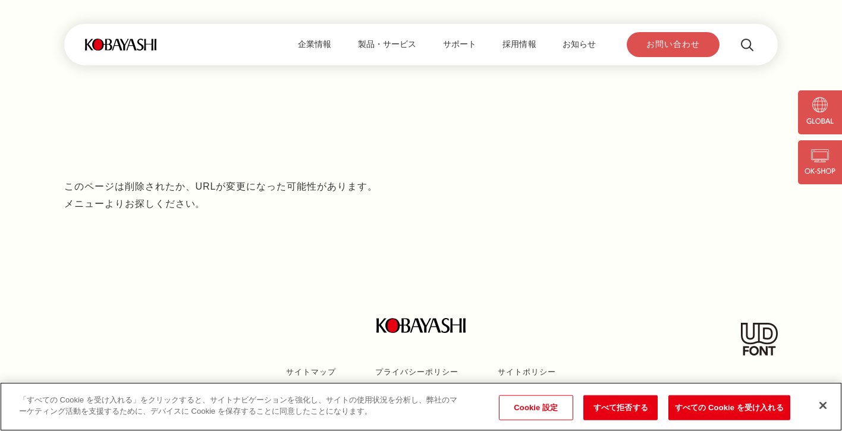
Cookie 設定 (536, 407)
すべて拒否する (620, 407)
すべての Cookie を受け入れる (729, 407)
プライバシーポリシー (416, 371)
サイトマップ (311, 371)
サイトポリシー (527, 371)
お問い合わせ (673, 44)
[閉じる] (823, 405)
